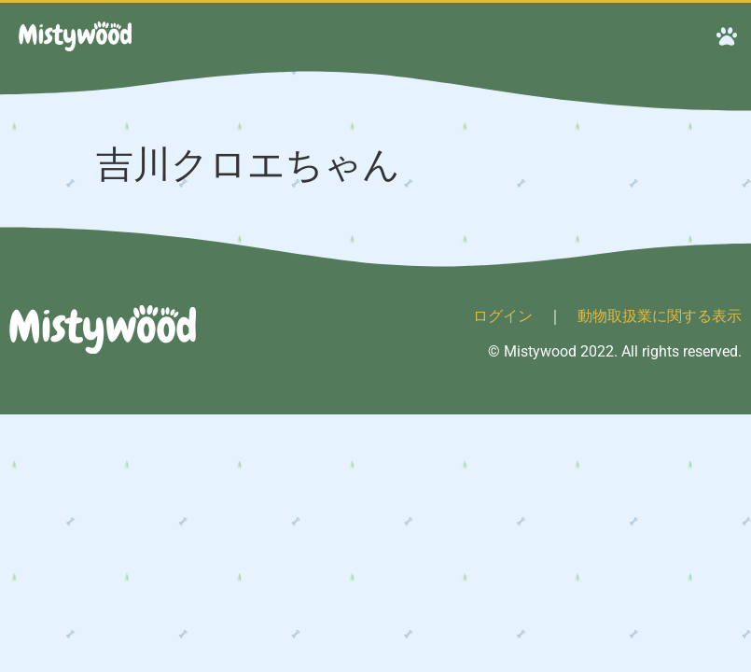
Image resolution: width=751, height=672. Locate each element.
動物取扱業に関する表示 (659, 316)
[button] (726, 36)
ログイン (503, 316)
